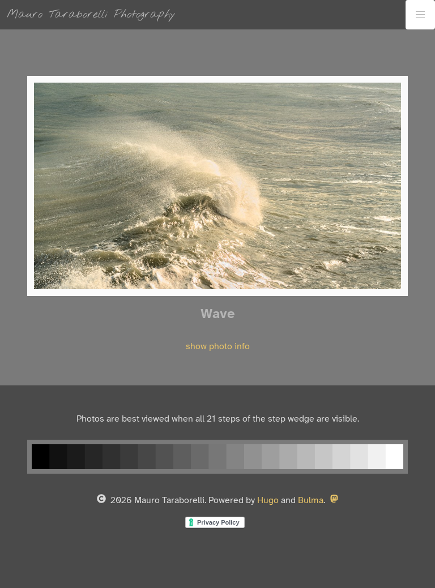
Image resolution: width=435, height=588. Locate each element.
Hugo (268, 500)
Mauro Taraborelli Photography (91, 14)
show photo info (218, 346)
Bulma (310, 500)
